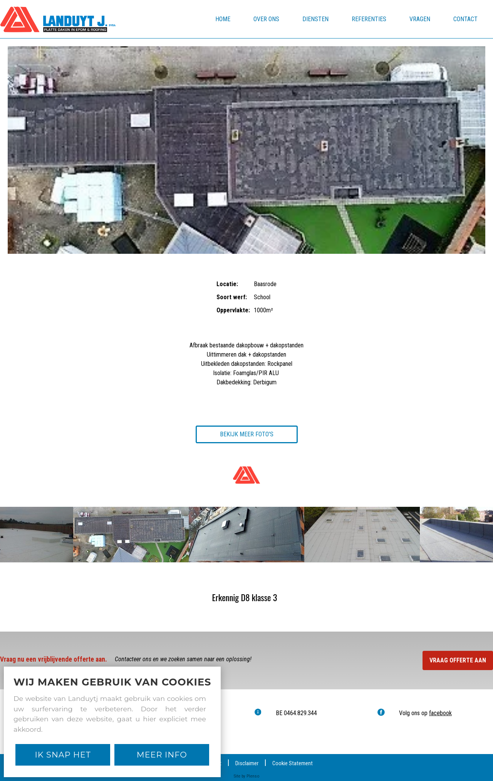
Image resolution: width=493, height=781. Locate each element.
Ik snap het (63, 754)
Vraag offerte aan (457, 660)
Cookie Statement (292, 763)
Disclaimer (246, 763)
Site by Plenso (247, 776)
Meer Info (162, 754)
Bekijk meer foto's (246, 434)
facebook (440, 713)
